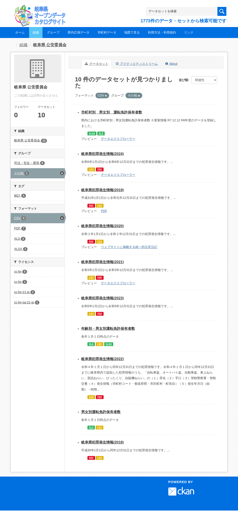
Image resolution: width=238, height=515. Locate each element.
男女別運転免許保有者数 (101, 412)
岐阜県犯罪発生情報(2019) (102, 190)
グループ (53, 32)
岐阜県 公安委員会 (49, 45)
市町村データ (107, 32)
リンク (188, 32)
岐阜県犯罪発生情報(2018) (102, 442)
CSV (91, 169)
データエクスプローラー (118, 139)
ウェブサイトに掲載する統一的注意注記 (129, 247)
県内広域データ (78, 32)
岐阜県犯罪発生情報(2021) (102, 262)
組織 (36, 32)
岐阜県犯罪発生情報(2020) (102, 226)
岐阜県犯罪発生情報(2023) (102, 298)
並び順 (183, 80)
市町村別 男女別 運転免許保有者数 (111, 112)
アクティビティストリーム (137, 63)
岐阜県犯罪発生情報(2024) (102, 154)
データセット (96, 63)
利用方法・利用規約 (162, 32)
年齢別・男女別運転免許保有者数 (108, 328)
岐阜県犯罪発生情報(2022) (102, 359)
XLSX (92, 133)
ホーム (20, 32)
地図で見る (132, 32)
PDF (99, 169)
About (171, 63)
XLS (101, 133)
